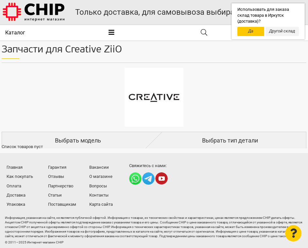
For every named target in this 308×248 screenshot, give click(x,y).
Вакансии (99, 167)
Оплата (14, 185)
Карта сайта (101, 204)
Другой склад (282, 31)
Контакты (99, 195)
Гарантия (57, 167)
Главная (15, 167)
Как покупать (20, 176)
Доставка (16, 195)
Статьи (55, 195)
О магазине (100, 176)
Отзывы (56, 176)
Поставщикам (62, 204)
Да (250, 31)
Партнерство (60, 185)
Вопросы (98, 185)
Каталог (15, 32)
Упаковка (16, 204)
